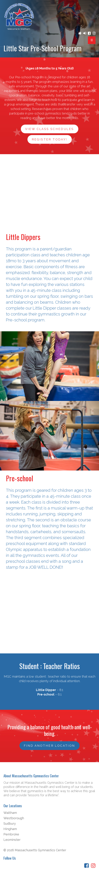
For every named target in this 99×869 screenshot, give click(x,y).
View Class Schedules (49, 129)
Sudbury (9, 823)
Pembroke (11, 834)
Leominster (11, 840)
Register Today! (49, 139)
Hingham (10, 829)
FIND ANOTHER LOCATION (49, 745)
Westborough (13, 818)
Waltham (10, 813)
